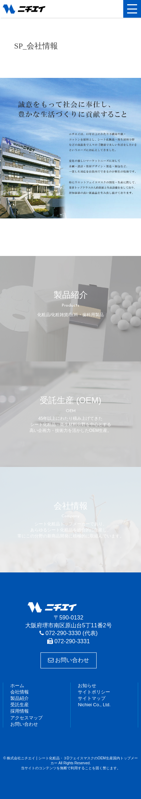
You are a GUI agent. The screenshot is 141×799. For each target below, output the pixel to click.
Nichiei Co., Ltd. (94, 704)
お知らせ (87, 685)
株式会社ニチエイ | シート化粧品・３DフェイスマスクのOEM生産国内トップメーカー (36, 9)
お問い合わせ (68, 660)
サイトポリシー (94, 692)
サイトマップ (91, 698)
